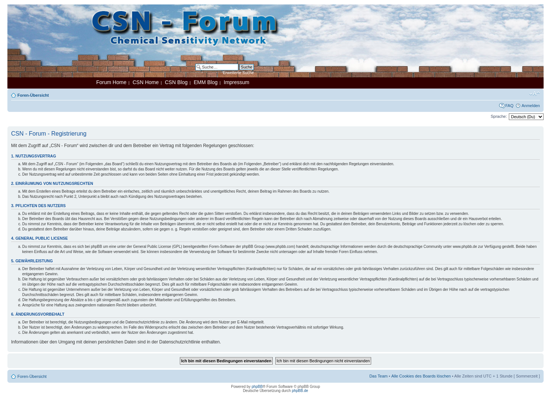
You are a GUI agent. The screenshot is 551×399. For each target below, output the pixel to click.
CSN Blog (176, 82)
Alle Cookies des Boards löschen (421, 376)
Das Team (378, 376)
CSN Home (145, 82)
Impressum (236, 82)
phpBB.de (300, 391)
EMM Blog (206, 82)
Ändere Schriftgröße (534, 93)
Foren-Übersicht (33, 95)
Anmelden (530, 105)
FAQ (509, 105)
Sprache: (499, 116)
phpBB (257, 387)
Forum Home (111, 82)
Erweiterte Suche (238, 72)
